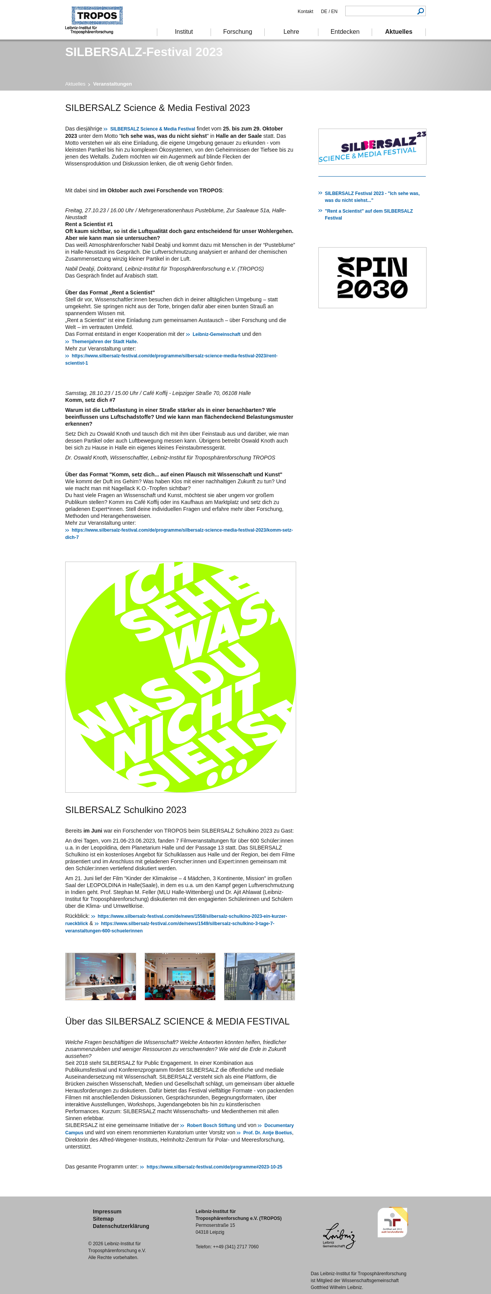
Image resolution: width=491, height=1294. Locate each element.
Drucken (323, 107)
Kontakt (305, 11)
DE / (325, 11)
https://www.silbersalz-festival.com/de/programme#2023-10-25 (214, 1167)
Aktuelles (75, 84)
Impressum (107, 1211)
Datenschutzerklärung (121, 1226)
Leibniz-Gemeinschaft (217, 334)
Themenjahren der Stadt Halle (104, 341)
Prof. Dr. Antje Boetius (267, 1132)
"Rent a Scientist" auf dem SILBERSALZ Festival (369, 214)
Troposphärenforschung (97, 20)
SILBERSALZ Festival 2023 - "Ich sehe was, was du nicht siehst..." (372, 197)
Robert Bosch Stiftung (211, 1125)
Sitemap (103, 1219)
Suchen (420, 11)
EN (334, 11)
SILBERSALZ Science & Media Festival (152, 129)
